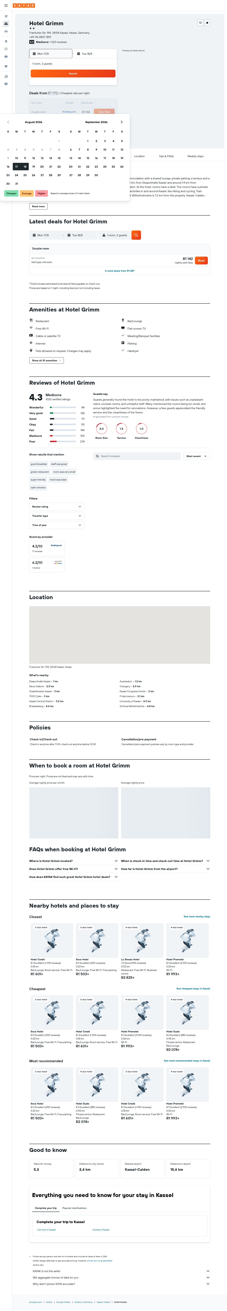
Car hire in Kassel (46, 1231)
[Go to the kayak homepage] (24, 5)
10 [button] (65, 103)
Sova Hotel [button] (82, 960)
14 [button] (99, 103)
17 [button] (65, 112)
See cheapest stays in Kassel (193, 989)
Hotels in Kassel (101, 1231)
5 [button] (82, 95)
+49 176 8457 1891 (40, 37)
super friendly (38, 480)
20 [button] (90, 112)
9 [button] (56, 103)
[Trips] (6, 66)
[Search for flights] (6, 16)
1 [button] (107, 86)
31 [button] (65, 129)
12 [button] (82, 103)
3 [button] (65, 95)
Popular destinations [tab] (74, 1209)
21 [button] (99, 112)
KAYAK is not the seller (121, 1272)
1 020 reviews (58, 42)
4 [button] (73, 95)
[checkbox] (47, 549)
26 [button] (82, 121)
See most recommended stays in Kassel (187, 1061)
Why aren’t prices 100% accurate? (121, 1285)
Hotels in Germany (84, 1303)
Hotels (49, 1303)
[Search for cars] (6, 31)
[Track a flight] (6, 48)
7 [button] (99, 95)
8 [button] (108, 95)
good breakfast (39, 465)
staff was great (59, 465)
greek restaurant (40, 473)
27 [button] (90, 121)
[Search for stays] (6, 23)
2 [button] (56, 95)
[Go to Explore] (6, 41)
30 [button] (56, 129)
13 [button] (90, 103)
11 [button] (74, 103)
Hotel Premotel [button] (175, 960)
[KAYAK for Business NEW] (6, 56)
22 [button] (107, 112)
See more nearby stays (197, 917)
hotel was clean (58, 480)
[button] (6, 5)
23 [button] (56, 121)
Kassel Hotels (103, 1303)
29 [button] (107, 121)
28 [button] (99, 121)
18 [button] (73, 112)
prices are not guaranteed (99, 1262)
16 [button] (56, 112)
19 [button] (82, 112)
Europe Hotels (63, 1303)
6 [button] (91, 95)
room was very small (64, 473)
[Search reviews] (140, 457)
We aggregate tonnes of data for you (121, 1279)
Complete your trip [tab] (46, 1209)
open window (38, 488)
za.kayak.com (35, 1303)
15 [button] (107, 103)
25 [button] (73, 121)
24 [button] (65, 121)
